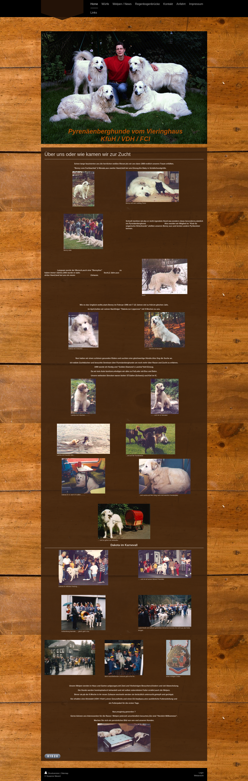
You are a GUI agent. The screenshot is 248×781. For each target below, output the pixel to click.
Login (201, 773)
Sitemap (64, 773)
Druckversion (52, 773)
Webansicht (198, 776)
